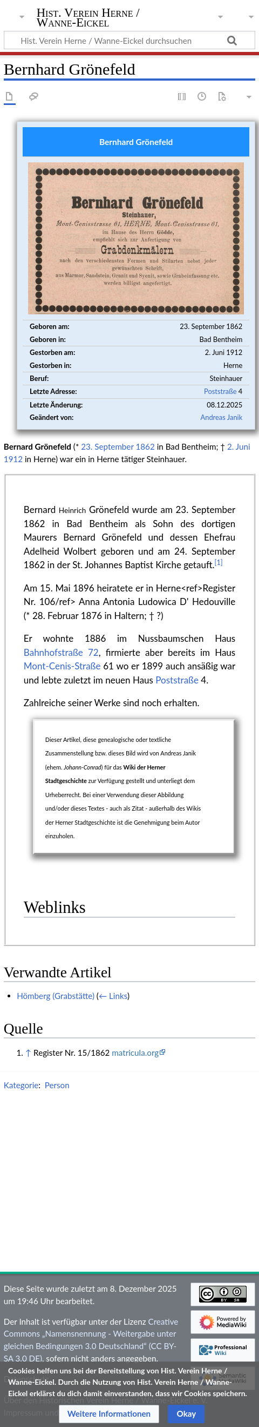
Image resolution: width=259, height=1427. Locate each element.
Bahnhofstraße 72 (61, 652)
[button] (109, 1414)
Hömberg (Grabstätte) (55, 996)
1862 (145, 446)
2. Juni (238, 446)
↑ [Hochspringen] (28, 1052)
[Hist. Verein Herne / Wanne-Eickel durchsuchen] (129, 40)
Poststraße (220, 391)
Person (57, 1085)
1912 (13, 459)
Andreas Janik (221, 417)
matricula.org (135, 1052)
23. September (107, 446)
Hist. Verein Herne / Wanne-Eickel (88, 18)
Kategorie (21, 1085)
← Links (113, 996)
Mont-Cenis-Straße (62, 666)
